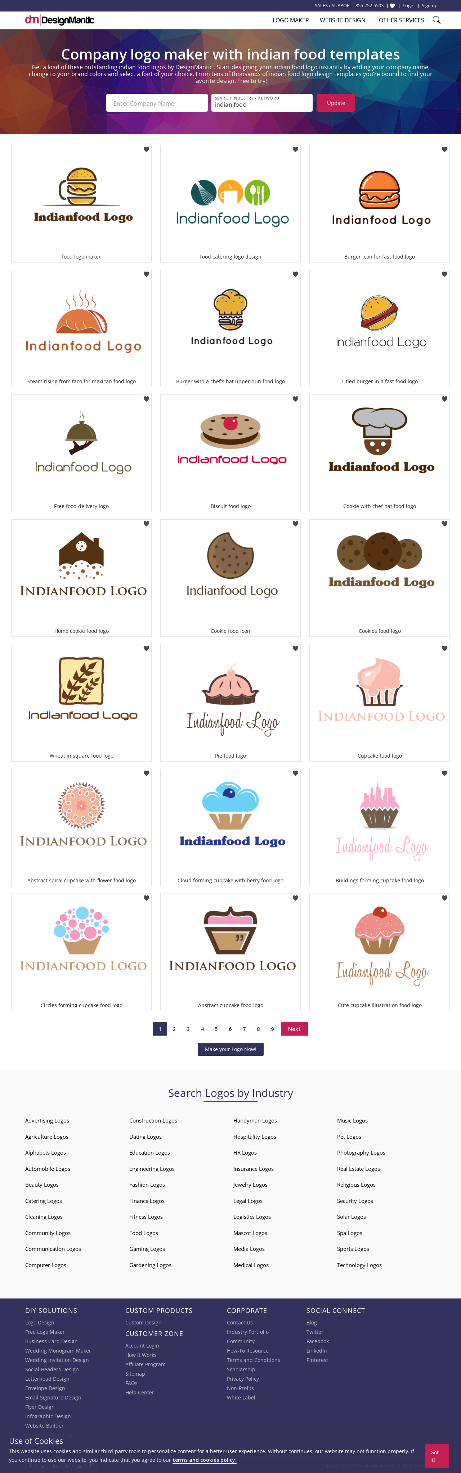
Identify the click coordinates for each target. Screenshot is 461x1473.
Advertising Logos (47, 1119)
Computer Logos (45, 1264)
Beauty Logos (42, 1183)
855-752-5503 (369, 5)
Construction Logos (153, 1119)
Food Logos (143, 1232)
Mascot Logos (250, 1232)
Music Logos (352, 1119)
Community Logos (48, 1232)
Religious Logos (356, 1183)
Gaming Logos (147, 1248)
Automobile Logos (47, 1168)
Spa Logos (349, 1232)
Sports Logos (353, 1248)
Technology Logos (359, 1264)
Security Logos (355, 1200)
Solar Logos (351, 1216)
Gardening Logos (150, 1264)
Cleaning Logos (44, 1216)
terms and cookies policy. (205, 1459)
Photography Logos (361, 1151)
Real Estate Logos (358, 1168)
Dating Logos (145, 1135)
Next (294, 1028)
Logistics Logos (252, 1216)
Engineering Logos (152, 1168)
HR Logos (245, 1151)
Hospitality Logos (254, 1135)
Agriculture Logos (46, 1135)
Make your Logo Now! (230, 1048)
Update (336, 102)
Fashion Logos (147, 1183)
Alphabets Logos (45, 1151)
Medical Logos (251, 1264)
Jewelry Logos (250, 1183)
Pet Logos (349, 1135)
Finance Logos (147, 1200)
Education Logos (149, 1151)
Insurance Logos (253, 1168)
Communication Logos (53, 1248)
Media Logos (249, 1248)
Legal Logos (248, 1200)
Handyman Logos (255, 1119)
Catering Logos (43, 1200)
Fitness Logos (146, 1216)
